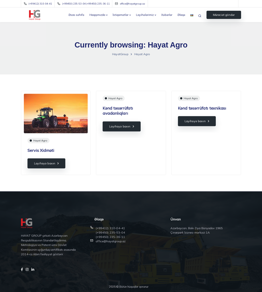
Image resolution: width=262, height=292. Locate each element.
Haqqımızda (97, 15)
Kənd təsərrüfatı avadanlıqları (118, 111)
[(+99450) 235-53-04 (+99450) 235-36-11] (84, 3)
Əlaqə (181, 15)
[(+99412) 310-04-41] (38, 3)
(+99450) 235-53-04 (110, 232)
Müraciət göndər (224, 15)
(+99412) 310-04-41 (110, 228)
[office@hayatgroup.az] (132, 3)
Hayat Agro (40, 140)
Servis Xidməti (40, 150)
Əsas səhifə (76, 15)
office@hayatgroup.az (111, 241)
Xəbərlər (166, 15)
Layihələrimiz (145, 15)
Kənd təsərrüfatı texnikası (202, 108)
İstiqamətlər (120, 15)
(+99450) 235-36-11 (110, 237)
